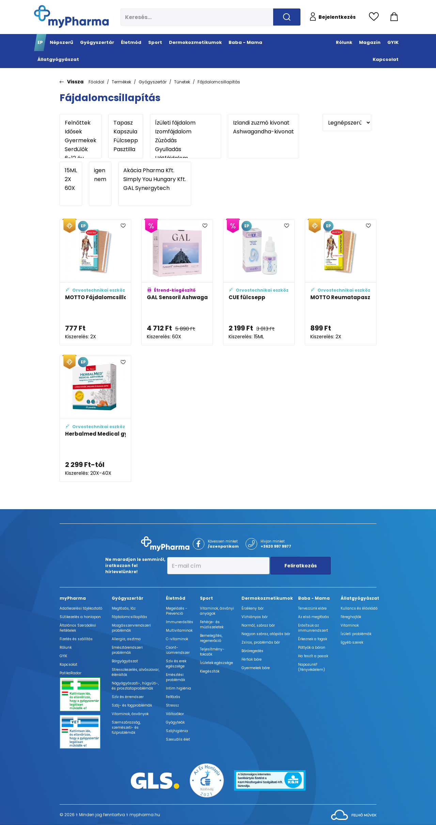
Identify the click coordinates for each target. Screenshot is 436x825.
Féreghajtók (351, 616)
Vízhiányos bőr (255, 616)
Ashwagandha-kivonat (263, 131)
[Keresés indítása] (286, 17)
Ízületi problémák (356, 633)
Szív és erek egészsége (176, 664)
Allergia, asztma (126, 639)
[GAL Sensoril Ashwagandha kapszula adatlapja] (177, 283)
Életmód (175, 598)
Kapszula (126, 131)
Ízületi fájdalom (185, 122)
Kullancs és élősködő (359, 608)
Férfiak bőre (252, 659)
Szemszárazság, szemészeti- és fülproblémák (126, 727)
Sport (206, 598)
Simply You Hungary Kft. (155, 179)
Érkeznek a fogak (312, 639)
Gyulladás (185, 149)
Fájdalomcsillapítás (219, 82)
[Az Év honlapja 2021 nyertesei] (207, 780)
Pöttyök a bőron (311, 647)
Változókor (175, 713)
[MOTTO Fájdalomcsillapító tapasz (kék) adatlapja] (95, 283)
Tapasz (126, 122)
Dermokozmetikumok (267, 598)
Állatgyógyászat (360, 598)
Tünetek (182, 82)
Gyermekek (80, 140)
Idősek (80, 131)
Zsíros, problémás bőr (261, 642)
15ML (71, 170)
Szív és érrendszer (128, 696)
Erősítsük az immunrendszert (313, 628)
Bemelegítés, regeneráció (211, 638)
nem (100, 179)
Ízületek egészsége (216, 662)
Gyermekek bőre (256, 667)
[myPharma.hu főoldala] (71, 16)
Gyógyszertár (153, 82)
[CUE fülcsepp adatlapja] (259, 283)
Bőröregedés (252, 650)
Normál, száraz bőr (258, 625)
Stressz (172, 705)
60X (71, 188)
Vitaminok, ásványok (130, 713)
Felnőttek (80, 122)
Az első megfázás (313, 616)
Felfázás (173, 696)
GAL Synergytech (155, 188)
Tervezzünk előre (312, 608)
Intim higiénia (178, 688)
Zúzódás (185, 140)
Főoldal (96, 82)
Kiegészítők (209, 671)
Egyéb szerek (352, 642)
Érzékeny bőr (253, 608)
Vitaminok (350, 625)
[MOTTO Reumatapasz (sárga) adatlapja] (340, 283)
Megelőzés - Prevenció (176, 611)
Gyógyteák (175, 722)
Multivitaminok (179, 630)
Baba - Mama (314, 598)
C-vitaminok (177, 639)
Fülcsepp (126, 140)
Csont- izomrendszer (178, 650)
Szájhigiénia (177, 730)
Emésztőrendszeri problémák (127, 650)
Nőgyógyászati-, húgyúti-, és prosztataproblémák (135, 686)
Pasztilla (126, 149)
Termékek (121, 82)
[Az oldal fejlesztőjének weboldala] (353, 815)
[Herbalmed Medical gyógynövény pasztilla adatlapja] (95, 419)
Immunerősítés (179, 622)
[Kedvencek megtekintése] (375, 17)
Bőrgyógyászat (125, 661)
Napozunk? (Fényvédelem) (311, 667)
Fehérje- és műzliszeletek (211, 624)
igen (100, 170)
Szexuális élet (178, 739)
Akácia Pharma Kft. (155, 170)
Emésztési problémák (175, 677)
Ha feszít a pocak (313, 656)
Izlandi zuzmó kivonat (263, 122)
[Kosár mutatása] (394, 17)
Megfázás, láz (124, 608)
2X (71, 179)
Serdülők (80, 149)
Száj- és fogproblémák (132, 705)
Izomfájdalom (185, 131)
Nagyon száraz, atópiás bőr (266, 633)
